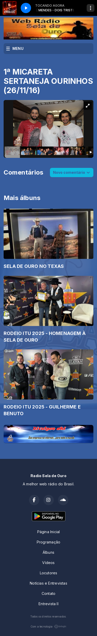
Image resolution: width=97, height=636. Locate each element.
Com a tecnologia (48, 626)
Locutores (48, 573)
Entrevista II (48, 604)
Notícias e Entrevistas (48, 583)
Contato (48, 593)
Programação (48, 542)
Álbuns (48, 552)
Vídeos (48, 562)
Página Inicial (48, 532)
